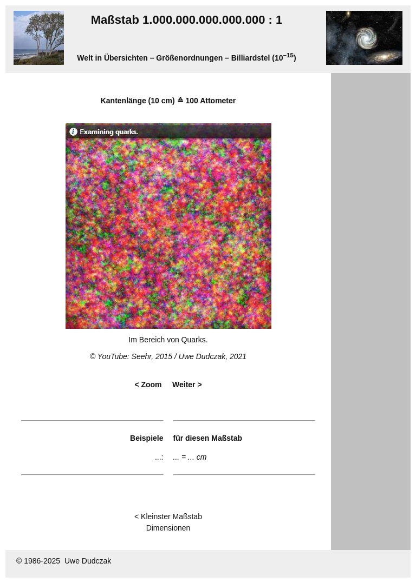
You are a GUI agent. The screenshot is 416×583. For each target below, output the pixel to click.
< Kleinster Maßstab (168, 516)
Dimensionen (168, 528)
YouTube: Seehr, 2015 (135, 356)
